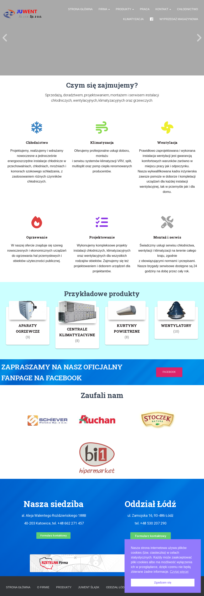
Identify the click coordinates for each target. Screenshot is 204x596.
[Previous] (5, 37)
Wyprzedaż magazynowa (179, 19)
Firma (104, 10)
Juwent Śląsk (89, 587)
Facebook (170, 372)
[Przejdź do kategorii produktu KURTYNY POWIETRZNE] (127, 326)
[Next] (199, 37)
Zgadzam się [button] (162, 582)
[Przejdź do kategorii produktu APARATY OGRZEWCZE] (27, 326)
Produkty (125, 10)
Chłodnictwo (187, 10)
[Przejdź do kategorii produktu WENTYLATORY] (176, 323)
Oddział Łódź (116, 587)
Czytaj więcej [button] (179, 571)
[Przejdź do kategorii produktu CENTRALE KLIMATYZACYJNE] (77, 327)
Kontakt (163, 10)
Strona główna (80, 10)
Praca (144, 10)
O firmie (43, 587)
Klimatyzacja (133, 19)
